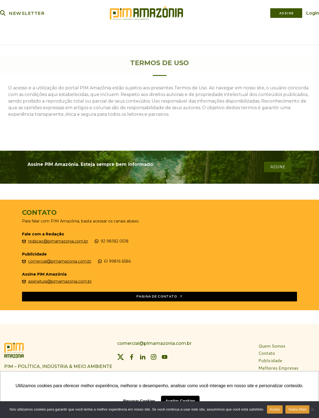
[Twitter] (120, 355)
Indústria (71, 34)
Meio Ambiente (105, 34)
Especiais (271, 34)
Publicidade (270, 359)
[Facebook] (131, 355)
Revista (245, 34)
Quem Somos (271, 344)
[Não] (312, 409)
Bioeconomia (142, 34)
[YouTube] (164, 355)
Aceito (275, 409)
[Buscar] (3, 13)
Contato (266, 352)
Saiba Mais (297, 409)
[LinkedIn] (142, 355)
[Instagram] (153, 355)
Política (46, 34)
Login (312, 13)
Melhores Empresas (278, 366)
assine (277, 165)
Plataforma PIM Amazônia (197, 34)
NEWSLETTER (27, 13)
